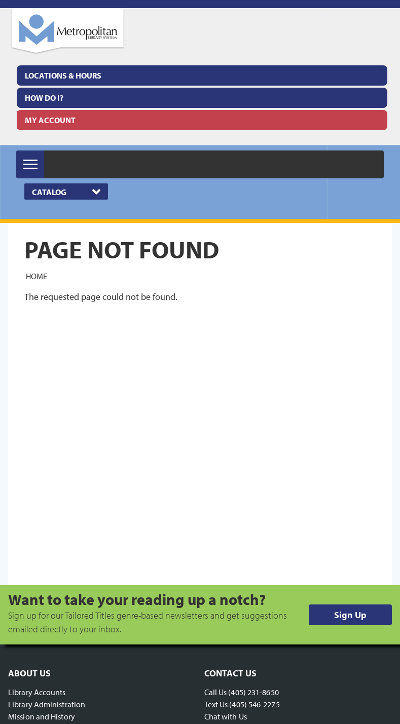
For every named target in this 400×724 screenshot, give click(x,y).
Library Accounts (37, 692)
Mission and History (41, 716)
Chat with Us (225, 716)
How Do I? (44, 98)
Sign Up (350, 615)
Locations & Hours (63, 75)
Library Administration (46, 704)
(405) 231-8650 (253, 692)
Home (36, 276)
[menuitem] (202, 75)
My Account (50, 120)
